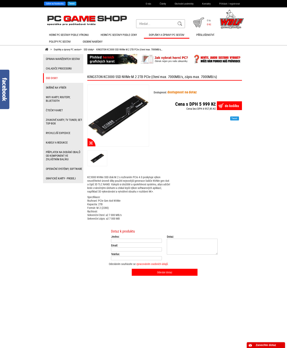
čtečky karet (54, 110)
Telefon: (115, 254)
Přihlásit (223, 3)
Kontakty (206, 3)
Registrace (96, 308)
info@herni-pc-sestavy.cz (139, 325)
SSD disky (88, 49)
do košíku (232, 105)
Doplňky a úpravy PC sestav (67, 49)
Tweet (72, 3)
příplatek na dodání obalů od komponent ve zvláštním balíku (63, 155)
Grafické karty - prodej (61, 178)
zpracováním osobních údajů (152, 264)
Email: (114, 245)
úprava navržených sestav (63, 59)
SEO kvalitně (159, 339)
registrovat (234, 3)
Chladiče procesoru (59, 68)
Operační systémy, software (64, 169)
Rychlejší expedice (58, 133)
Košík (94, 313)
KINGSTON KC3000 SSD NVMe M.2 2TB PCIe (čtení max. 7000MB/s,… (129, 49)
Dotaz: (170, 237)
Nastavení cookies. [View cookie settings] (195, 339)
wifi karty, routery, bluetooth (58, 99)
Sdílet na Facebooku (55, 3)
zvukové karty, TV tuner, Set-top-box (64, 121)
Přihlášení (96, 304)
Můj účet (95, 317)
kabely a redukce (57, 142)
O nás (148, 3)
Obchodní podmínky (184, 3)
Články (163, 3)
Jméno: (115, 237)
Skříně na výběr (56, 87)
